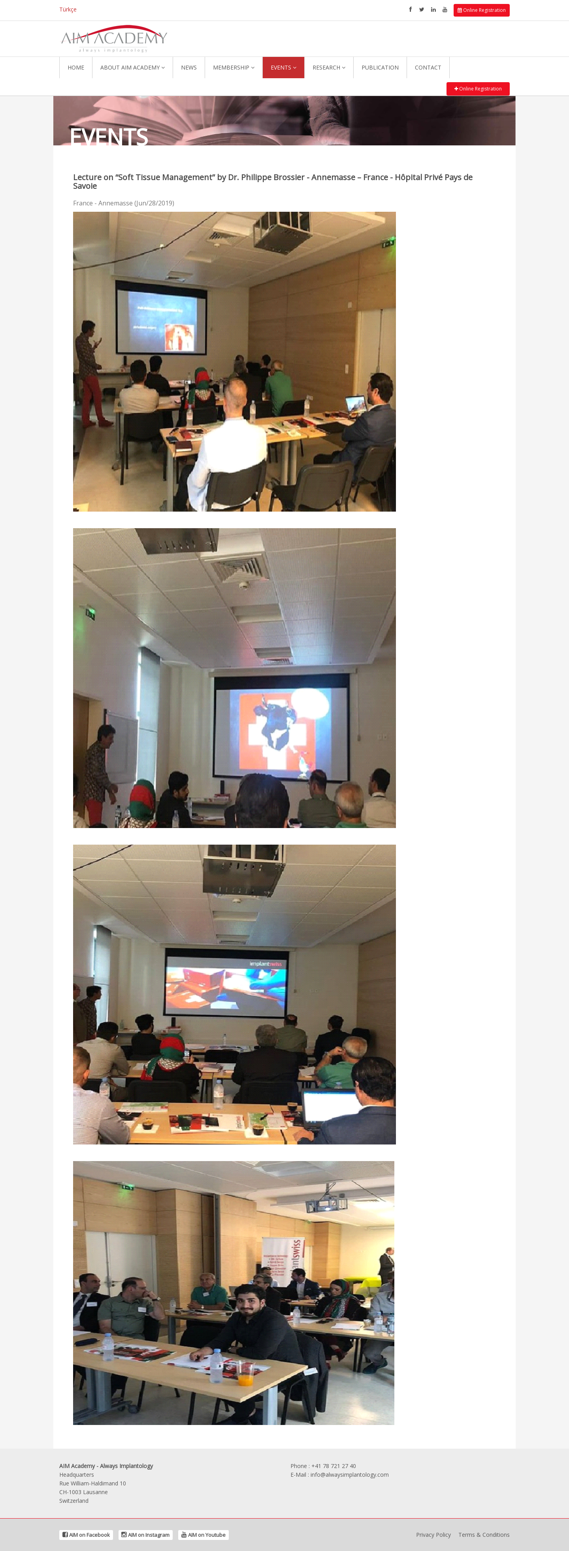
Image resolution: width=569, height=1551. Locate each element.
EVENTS (283, 67)
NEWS (189, 67)
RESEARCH (329, 67)
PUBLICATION (380, 67)
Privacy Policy (433, 1534)
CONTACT (428, 67)
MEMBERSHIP (233, 67)
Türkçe (68, 9)
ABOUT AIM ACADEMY (132, 67)
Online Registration (482, 10)
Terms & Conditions (484, 1534)
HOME (76, 67)
